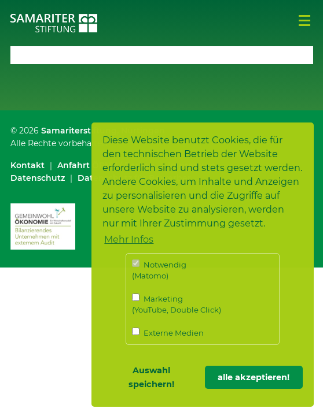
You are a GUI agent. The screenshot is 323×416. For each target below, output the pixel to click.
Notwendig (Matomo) (159, 270)
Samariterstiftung (79, 130)
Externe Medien (168, 332)
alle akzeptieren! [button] (253, 377)
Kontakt (27, 165)
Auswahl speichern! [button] (151, 377)
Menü (304, 21)
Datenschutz (37, 178)
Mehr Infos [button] (128, 239)
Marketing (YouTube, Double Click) (176, 304)
